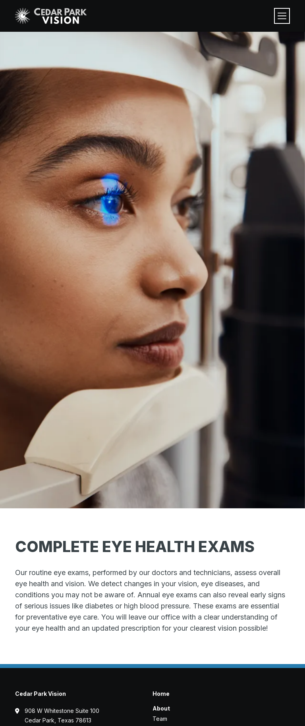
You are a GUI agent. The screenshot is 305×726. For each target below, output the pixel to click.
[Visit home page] (51, 16)
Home (161, 693)
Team (159, 718)
